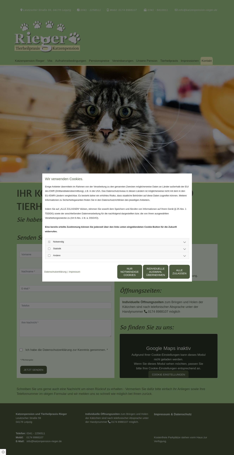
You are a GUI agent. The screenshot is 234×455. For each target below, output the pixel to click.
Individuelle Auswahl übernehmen (140, 271)
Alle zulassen (173, 271)
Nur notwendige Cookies (106, 272)
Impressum (74, 271)
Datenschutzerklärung (55, 271)
